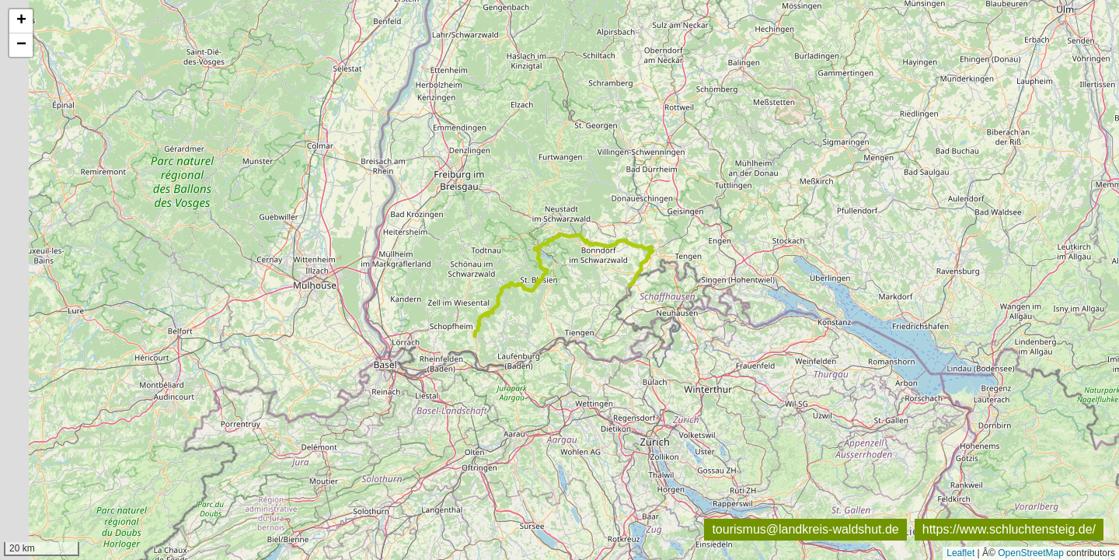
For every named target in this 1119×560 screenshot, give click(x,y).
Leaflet (960, 553)
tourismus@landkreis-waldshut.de (805, 529)
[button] (21, 21)
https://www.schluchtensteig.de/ (1009, 529)
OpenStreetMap (1031, 553)
